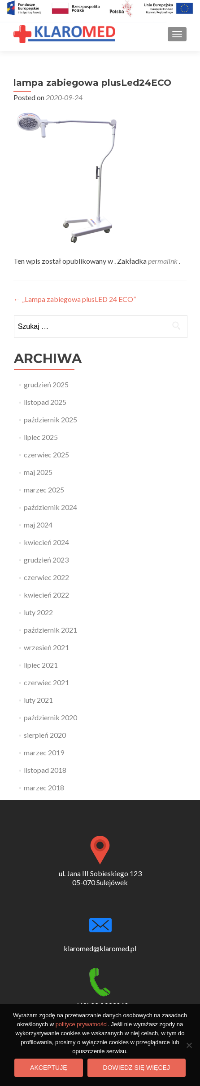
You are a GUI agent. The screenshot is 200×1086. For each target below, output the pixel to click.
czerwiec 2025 (46, 454)
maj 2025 (38, 472)
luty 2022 (38, 612)
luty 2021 (38, 700)
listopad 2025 (45, 402)
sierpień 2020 (45, 735)
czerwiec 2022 (46, 577)
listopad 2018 (45, 770)
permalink (163, 261)
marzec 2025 (44, 489)
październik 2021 (50, 629)
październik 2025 (50, 419)
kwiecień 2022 (46, 594)
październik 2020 (50, 717)
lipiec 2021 (41, 664)
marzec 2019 (44, 752)
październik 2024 (50, 507)
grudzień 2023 (46, 559)
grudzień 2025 (46, 384)
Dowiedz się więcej (136, 1067)
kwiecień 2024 (46, 542)
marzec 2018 (44, 787)
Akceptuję (48, 1067)
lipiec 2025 (41, 437)
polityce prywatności (82, 1024)
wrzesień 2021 (46, 647)
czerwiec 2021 (46, 682)
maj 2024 (38, 524)
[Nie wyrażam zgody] (188, 1045)
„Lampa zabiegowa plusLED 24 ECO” (74, 299)
